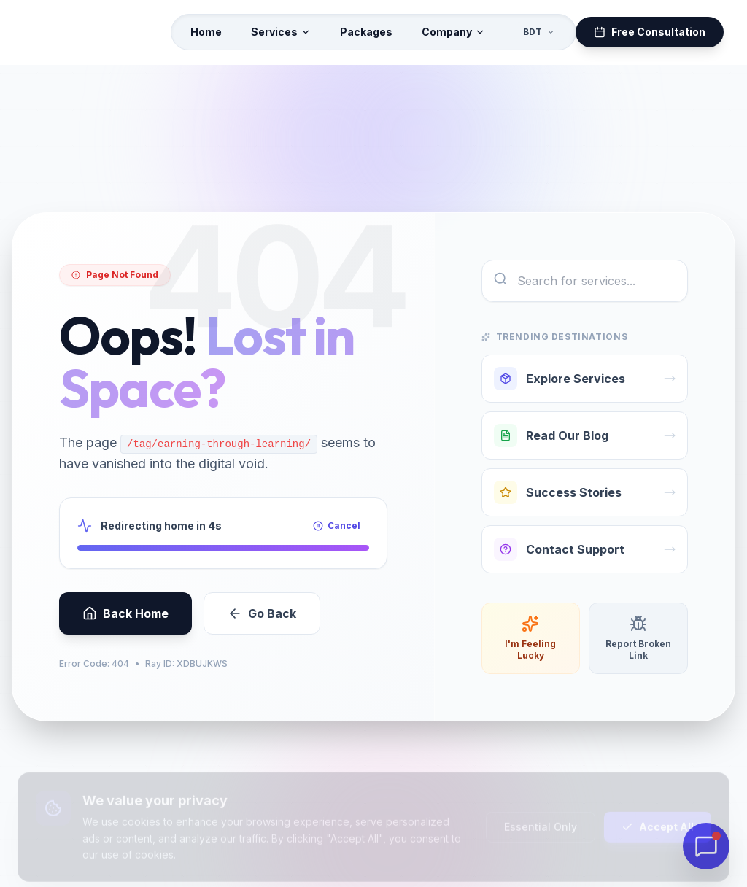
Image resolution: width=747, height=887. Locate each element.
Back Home (125, 623)
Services (281, 32)
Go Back (262, 623)
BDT (539, 31)
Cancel (336, 535)
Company (453, 32)
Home (206, 32)
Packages (366, 32)
